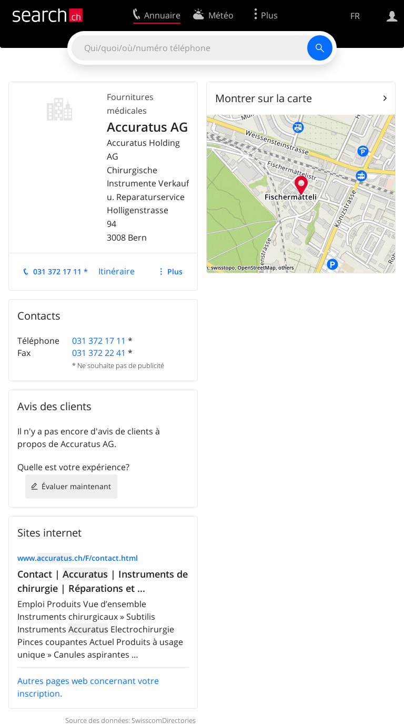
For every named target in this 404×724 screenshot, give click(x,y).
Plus (175, 271)
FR (355, 16)
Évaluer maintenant (76, 486)
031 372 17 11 (99, 340)
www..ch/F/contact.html (77, 558)
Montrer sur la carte (263, 98)
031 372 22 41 (99, 353)
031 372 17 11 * (60, 271)
